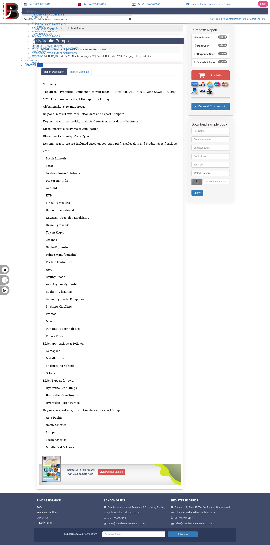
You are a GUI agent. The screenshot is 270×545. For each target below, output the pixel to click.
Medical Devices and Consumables (55, 48)
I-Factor (34, 65)
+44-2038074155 (94, 4)
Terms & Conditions (47, 512)
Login (263, 3)
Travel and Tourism (45, 55)
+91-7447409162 (148, 4)
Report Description (54, 71)
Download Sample (111, 471)
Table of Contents (79, 71)
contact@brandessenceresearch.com (208, 4)
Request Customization (211, 106)
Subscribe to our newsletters (80, 534)
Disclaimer (42, 517)
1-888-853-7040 (39, 4)
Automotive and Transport (50, 19)
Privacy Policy (44, 522)
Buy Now (210, 75)
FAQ (39, 507)
